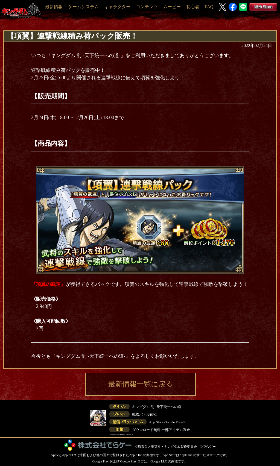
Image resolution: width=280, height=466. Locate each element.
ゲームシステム (83, 6)
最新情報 (54, 6)
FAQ (209, 6)
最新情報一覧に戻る (140, 384)
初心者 (192, 6)
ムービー (172, 6)
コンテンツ (147, 6)
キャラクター (117, 6)
